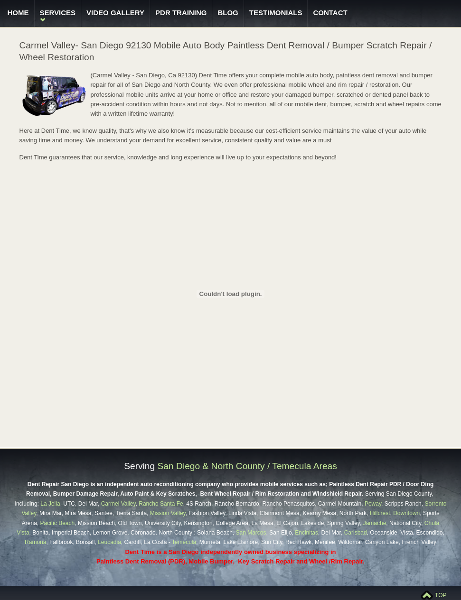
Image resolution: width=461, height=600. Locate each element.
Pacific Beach (57, 523)
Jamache (374, 523)
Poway (373, 503)
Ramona (35, 542)
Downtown (406, 513)
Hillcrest (380, 513)
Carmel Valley (118, 503)
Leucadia (109, 542)
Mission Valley (168, 513)
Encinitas (306, 532)
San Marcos (250, 532)
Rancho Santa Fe (161, 503)
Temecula (184, 542)
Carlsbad (355, 532)
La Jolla (50, 503)
